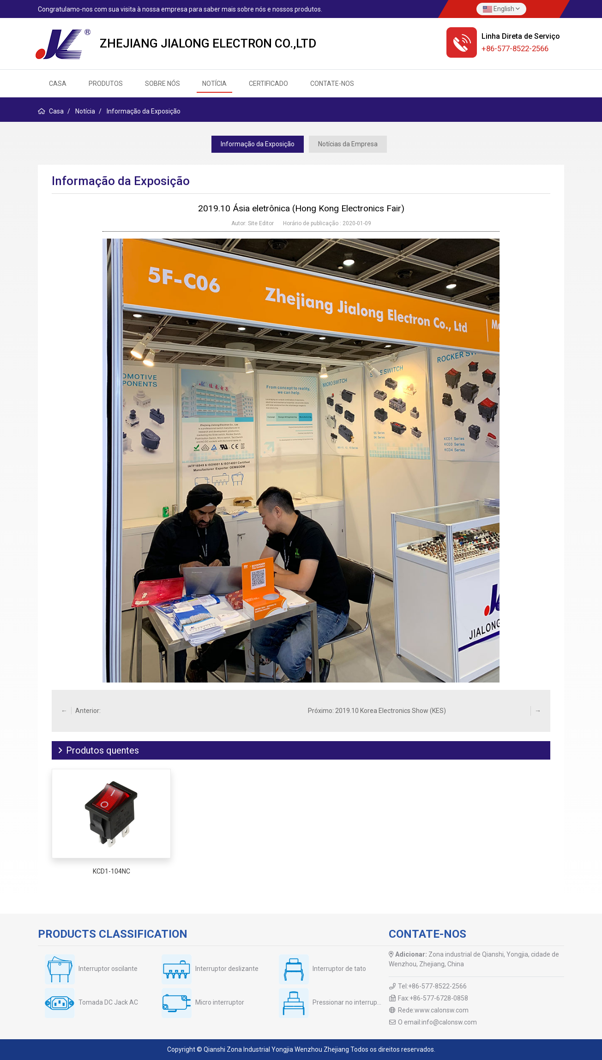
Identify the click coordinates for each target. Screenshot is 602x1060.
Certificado (268, 83)
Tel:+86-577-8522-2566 (432, 986)
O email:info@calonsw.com (437, 1022)
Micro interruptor (219, 1002)
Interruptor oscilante (108, 968)
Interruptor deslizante (227, 968)
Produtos (106, 83)
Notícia (214, 83)
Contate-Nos (332, 83)
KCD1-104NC (111, 871)
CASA (57, 83)
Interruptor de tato (339, 968)
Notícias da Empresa (348, 144)
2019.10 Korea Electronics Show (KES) (390, 710)
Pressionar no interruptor (349, 1002)
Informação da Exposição (258, 144)
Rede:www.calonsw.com (433, 1010)
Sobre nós (162, 83)
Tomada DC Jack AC (108, 1002)
